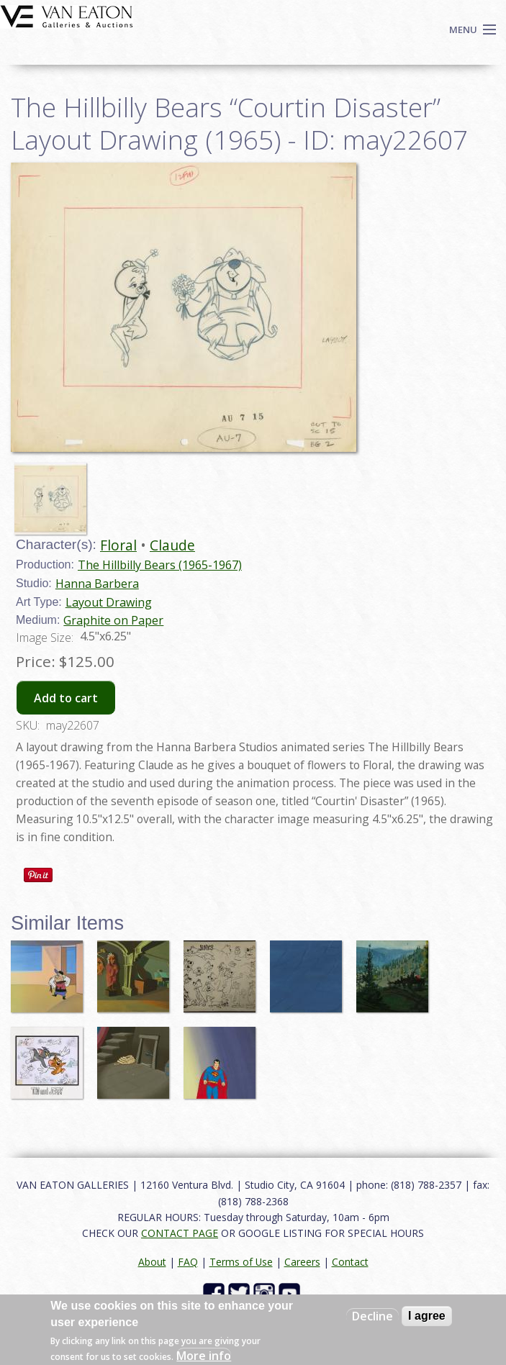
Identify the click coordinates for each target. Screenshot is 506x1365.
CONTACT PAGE (179, 1233)
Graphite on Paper (113, 620)
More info (203, 1356)
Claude (172, 545)
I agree (427, 1316)
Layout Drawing (108, 602)
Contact (350, 1262)
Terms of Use (241, 1262)
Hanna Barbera (97, 583)
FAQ (188, 1262)
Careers (302, 1262)
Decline (372, 1316)
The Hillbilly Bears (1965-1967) (160, 565)
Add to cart (66, 698)
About (152, 1262)
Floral (118, 545)
